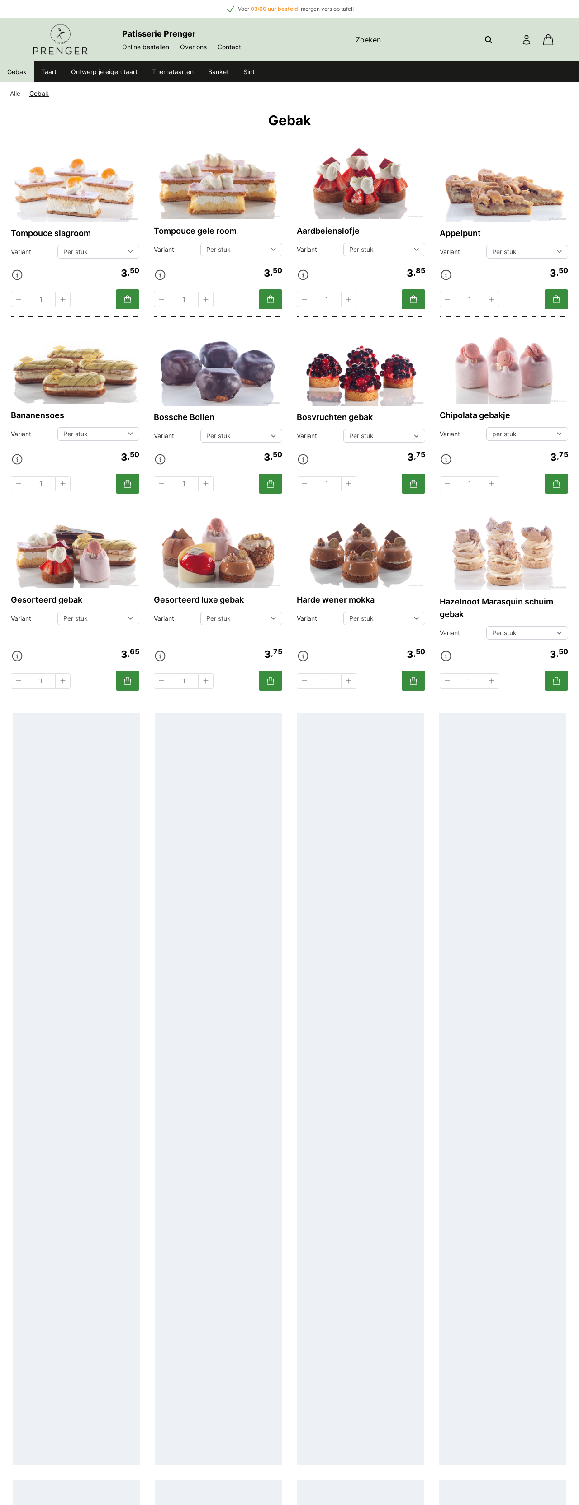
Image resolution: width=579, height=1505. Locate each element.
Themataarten (173, 71)
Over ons (193, 47)
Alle (15, 93)
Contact (229, 47)
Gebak (17, 71)
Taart (49, 71)
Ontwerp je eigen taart (104, 71)
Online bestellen (145, 47)
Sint (249, 71)
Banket (218, 71)
